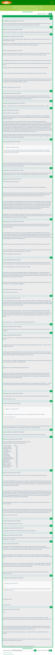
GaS (4, 609)
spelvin (4, 93)
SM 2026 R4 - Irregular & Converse (20, 8)
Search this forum (7, 652)
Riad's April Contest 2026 (19, 6)
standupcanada (7, 103)
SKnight (5, 335)
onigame (5, 179)
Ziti (3, 543)
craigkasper (6, 393)
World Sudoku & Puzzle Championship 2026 (27, 9)
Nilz (4, 110)
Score (35, 6)
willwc (4, 472)
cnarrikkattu (6, 36)
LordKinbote (6, 170)
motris (4, 141)
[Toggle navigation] (52, 2)
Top (51, 18)
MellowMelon (6, 21)
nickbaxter (5, 29)
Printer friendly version (8, 654)
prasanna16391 (6, 432)
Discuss (40, 6)
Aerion (4, 298)
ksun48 (4, 521)
